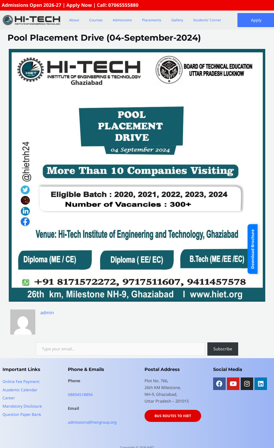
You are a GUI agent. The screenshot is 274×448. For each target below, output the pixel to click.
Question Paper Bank (23, 414)
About (74, 20)
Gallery (177, 20)
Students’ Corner (207, 20)
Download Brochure (252, 249)
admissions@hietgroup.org (94, 422)
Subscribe (222, 349)
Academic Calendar (21, 390)
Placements (151, 20)
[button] (75, 20)
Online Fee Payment (21, 382)
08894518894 (80, 395)
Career (9, 398)
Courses (96, 20)
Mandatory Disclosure (24, 406)
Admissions (122, 20)
